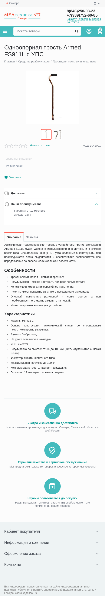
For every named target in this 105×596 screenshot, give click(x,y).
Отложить (12, 177)
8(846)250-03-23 (81, 11)
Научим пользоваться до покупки (52, 498)
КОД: (86, 145)
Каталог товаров (5, 31)
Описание (14, 237)
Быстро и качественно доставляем (53, 423)
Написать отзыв (40, 145)
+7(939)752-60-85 (82, 15)
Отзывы (32, 237)
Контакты (73, 22)
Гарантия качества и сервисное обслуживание (52, 462)
